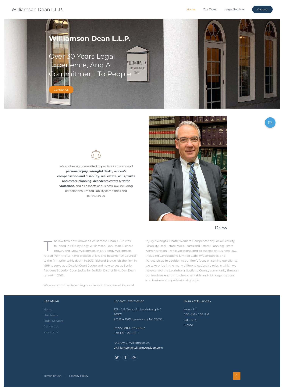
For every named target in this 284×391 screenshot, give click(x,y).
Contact (262, 9)
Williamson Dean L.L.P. (37, 9)
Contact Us (61, 89)
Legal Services (235, 9)
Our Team (210, 9)
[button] (270, 122)
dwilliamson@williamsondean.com (138, 347)
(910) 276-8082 (134, 328)
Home (191, 9)
